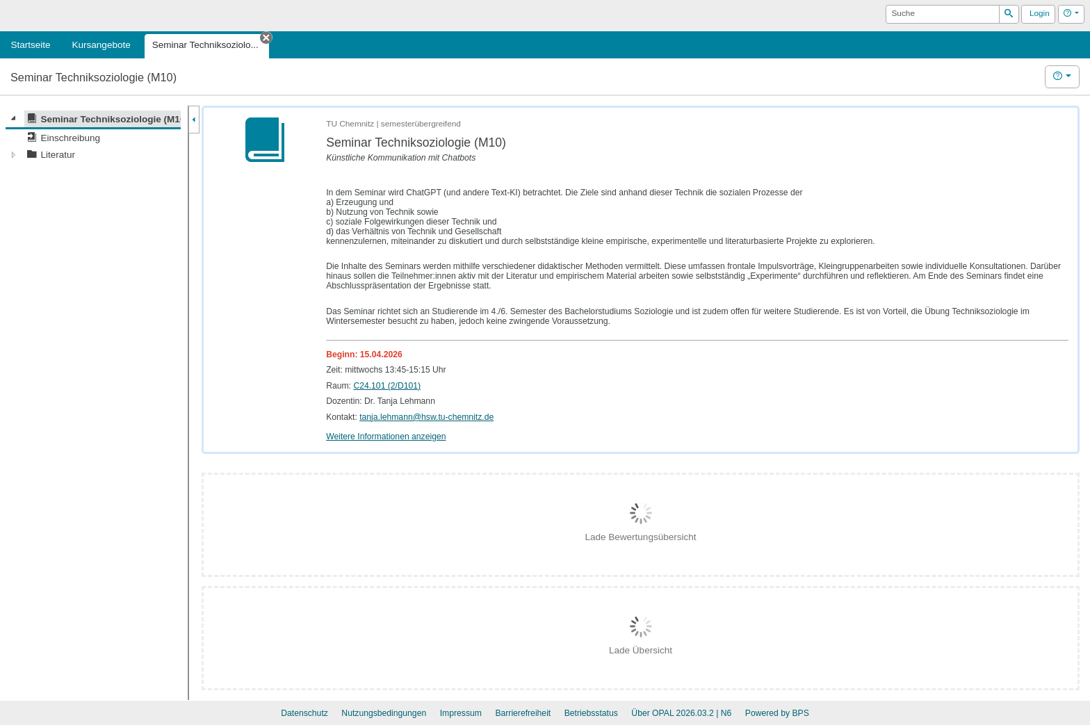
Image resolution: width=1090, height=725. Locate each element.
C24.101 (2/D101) (387, 386)
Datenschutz (304, 713)
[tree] (93, 137)
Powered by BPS (777, 713)
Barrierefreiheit (523, 713)
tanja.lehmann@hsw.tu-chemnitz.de (426, 417)
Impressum (461, 713)
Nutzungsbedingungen (383, 713)
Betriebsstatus (591, 713)
